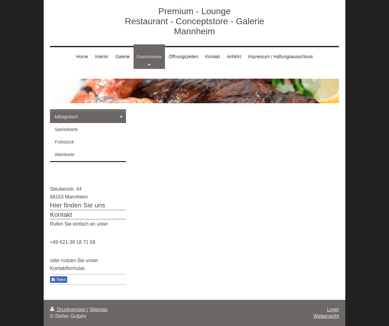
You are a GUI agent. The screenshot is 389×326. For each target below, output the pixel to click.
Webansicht (326, 316)
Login (333, 309)
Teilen (58, 280)
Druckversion (68, 309)
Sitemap (98, 309)
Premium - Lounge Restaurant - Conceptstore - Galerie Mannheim (194, 21)
